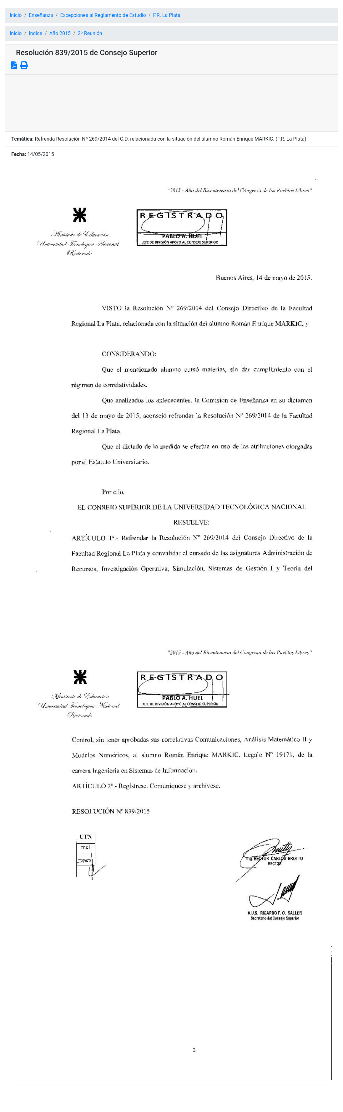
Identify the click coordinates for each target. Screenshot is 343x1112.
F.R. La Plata (166, 15)
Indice (35, 33)
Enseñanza (41, 15)
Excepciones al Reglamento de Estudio (103, 15)
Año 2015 (60, 33)
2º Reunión (90, 33)
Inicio (16, 15)
